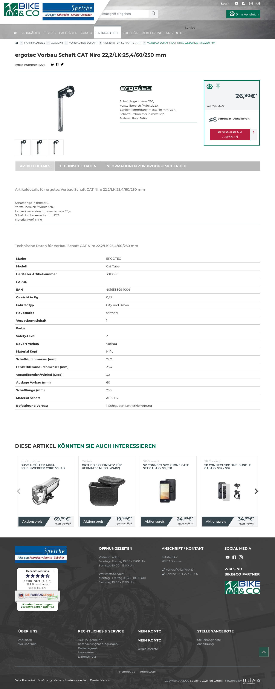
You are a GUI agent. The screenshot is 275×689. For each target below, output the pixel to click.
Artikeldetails (35, 166)
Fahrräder (30, 33)
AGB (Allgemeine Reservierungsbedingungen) (98, 642)
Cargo (86, 33)
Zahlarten (25, 639)
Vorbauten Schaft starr (122, 42)
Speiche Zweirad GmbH (207, 680)
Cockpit (57, 42)
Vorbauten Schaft (83, 42)
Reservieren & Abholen (228, 132)
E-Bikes (49, 33)
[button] (256, 491)
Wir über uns (27, 644)
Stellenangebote (209, 639)
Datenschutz (87, 656)
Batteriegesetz (88, 648)
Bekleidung (152, 33)
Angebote (174, 33)
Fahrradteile (107, 33)
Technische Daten (77, 166)
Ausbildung (205, 644)
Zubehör (130, 33)
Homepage (127, 671)
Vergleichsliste (148, 649)
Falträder (68, 33)
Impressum (86, 652)
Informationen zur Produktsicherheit (146, 166)
